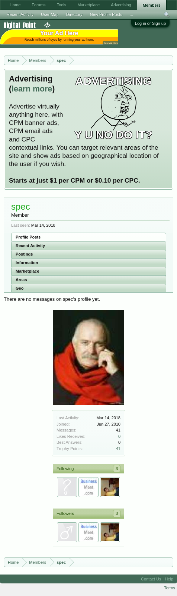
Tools (62, 5)
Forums (38, 5)
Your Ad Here (111, 42)
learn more (32, 88)
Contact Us (151, 579)
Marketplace (27, 271)
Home (15, 5)
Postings (24, 254)
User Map (50, 14)
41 (118, 448)
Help (169, 579)
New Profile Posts (106, 14)
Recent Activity (30, 245)
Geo (19, 288)
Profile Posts (28, 237)
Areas (21, 279)
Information (27, 262)
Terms (169, 588)
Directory (74, 14)
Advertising (121, 5)
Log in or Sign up (150, 23)
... (131, 14)
